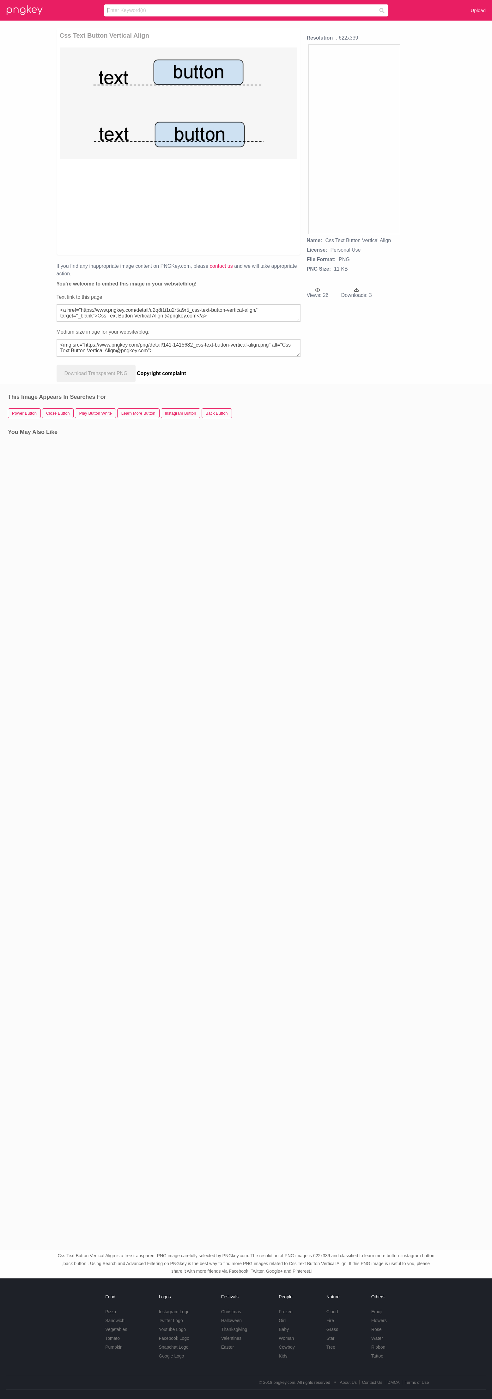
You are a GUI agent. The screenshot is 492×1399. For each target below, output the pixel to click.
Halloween (231, 1320)
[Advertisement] (178, 206)
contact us (221, 266)
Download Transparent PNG (96, 373)
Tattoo (377, 1355)
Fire (330, 1320)
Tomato (112, 1338)
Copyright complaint (161, 373)
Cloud (332, 1311)
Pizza (110, 1311)
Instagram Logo (174, 1311)
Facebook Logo (174, 1338)
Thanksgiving (234, 1329)
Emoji (376, 1311)
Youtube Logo (172, 1329)
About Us (348, 1382)
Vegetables (116, 1329)
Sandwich (115, 1320)
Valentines (231, 1338)
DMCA (393, 1382)
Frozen (286, 1311)
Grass (332, 1329)
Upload (478, 10)
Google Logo (171, 1355)
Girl (282, 1320)
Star (330, 1338)
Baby (284, 1329)
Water (377, 1338)
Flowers (379, 1320)
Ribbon (378, 1347)
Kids (283, 1355)
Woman (286, 1338)
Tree (330, 1347)
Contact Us (372, 1382)
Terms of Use (417, 1382)
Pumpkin (113, 1347)
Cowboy (287, 1347)
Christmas (231, 1311)
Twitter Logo (171, 1320)
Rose (376, 1329)
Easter (227, 1347)
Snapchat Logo (173, 1347)
